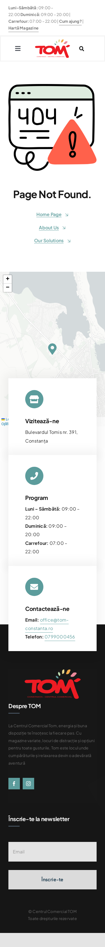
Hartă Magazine (23, 27)
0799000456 (60, 637)
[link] (60, 637)
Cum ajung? (70, 21)
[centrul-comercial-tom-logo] (52, 41)
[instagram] (28, 783)
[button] (52, 349)
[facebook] (14, 783)
